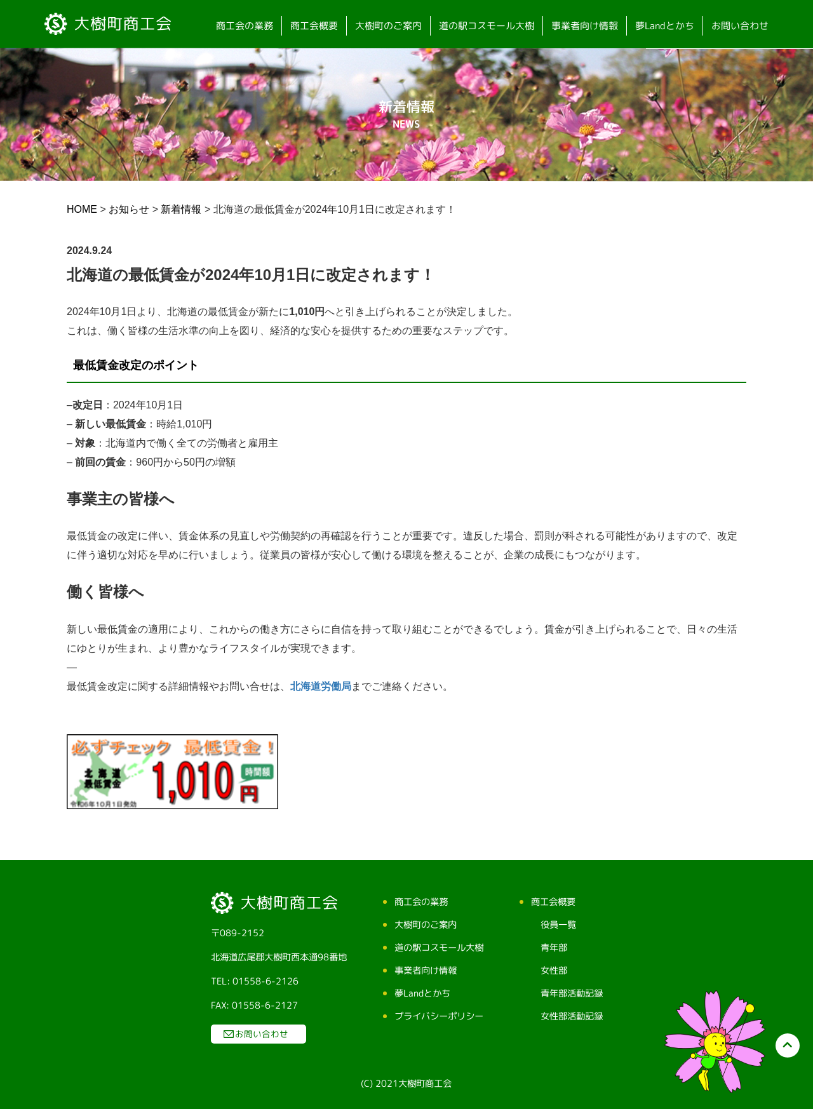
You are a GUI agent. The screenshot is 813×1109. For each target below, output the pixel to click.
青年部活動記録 (571, 993)
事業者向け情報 (584, 25)
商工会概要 (314, 25)
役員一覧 (557, 924)
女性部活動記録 (571, 1016)
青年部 (553, 947)
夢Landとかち (664, 25)
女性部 (553, 970)
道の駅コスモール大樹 (486, 25)
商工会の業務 (244, 25)
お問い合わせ (740, 25)
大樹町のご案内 (388, 25)
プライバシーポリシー (438, 1016)
